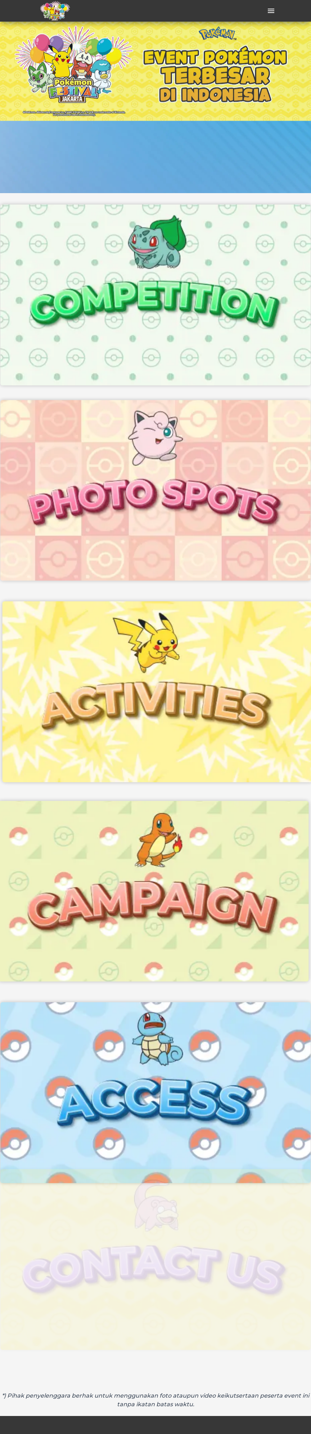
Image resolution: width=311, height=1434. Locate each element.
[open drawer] (271, 10)
